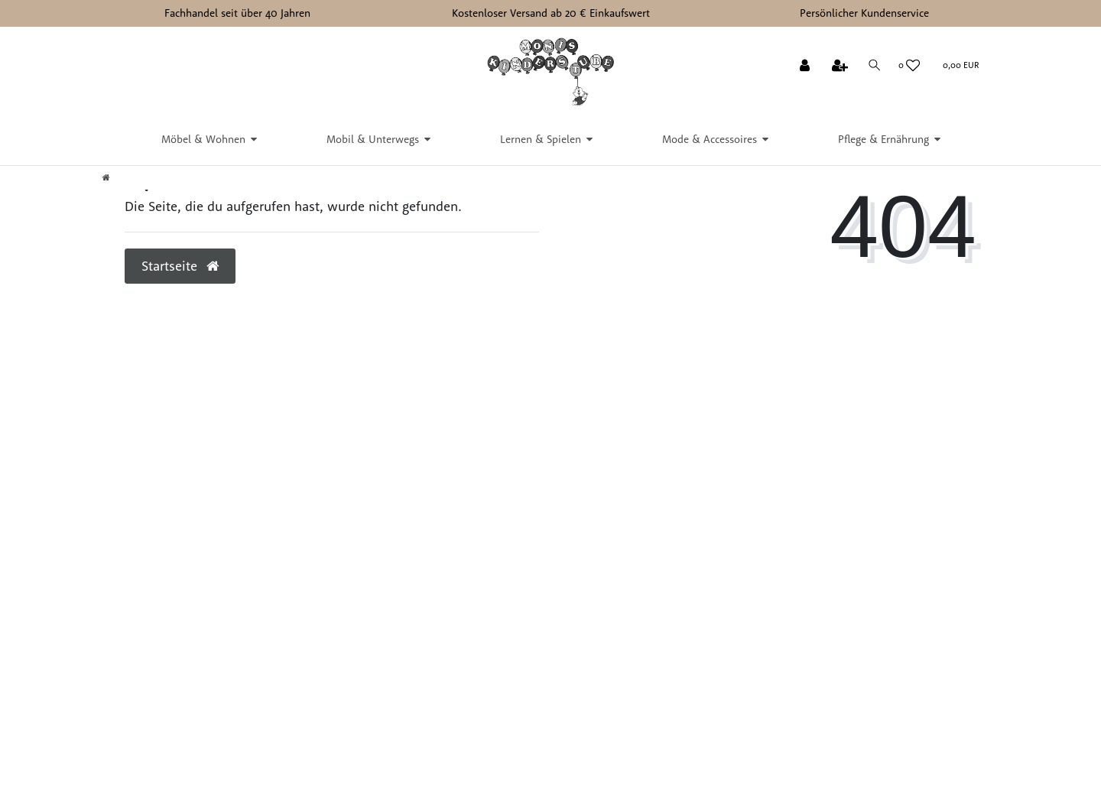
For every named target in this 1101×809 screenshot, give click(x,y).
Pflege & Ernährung (883, 139)
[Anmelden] (806, 67)
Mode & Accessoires (709, 139)
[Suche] (874, 65)
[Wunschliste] (909, 66)
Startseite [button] (180, 265)
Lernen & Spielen (540, 139)
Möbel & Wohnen (203, 139)
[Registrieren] (841, 67)
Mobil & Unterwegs (372, 139)
